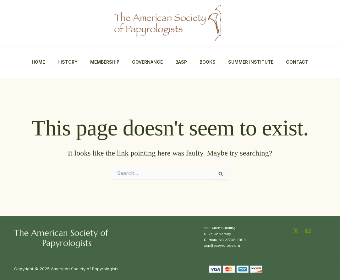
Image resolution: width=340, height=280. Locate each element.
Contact (297, 62)
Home (38, 62)
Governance (147, 62)
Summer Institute (250, 62)
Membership (104, 62)
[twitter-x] (297, 231)
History (68, 62)
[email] (309, 231)
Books (208, 62)
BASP (181, 62)
